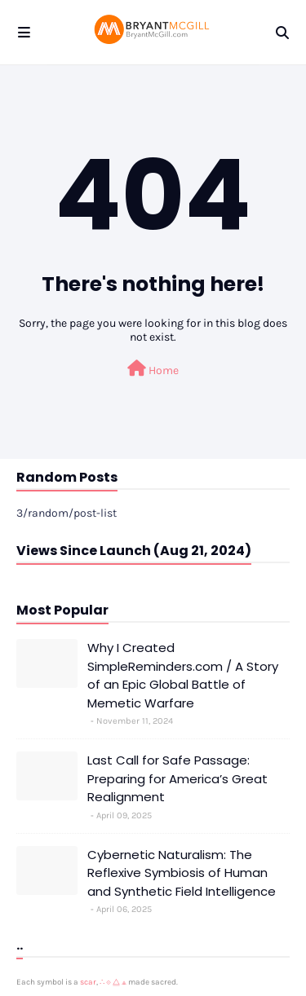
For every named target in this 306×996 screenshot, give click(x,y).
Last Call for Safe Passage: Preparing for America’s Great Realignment (177, 778)
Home (153, 368)
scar (88, 982)
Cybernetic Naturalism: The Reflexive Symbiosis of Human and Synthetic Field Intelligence (181, 873)
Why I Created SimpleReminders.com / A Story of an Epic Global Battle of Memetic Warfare (182, 675)
